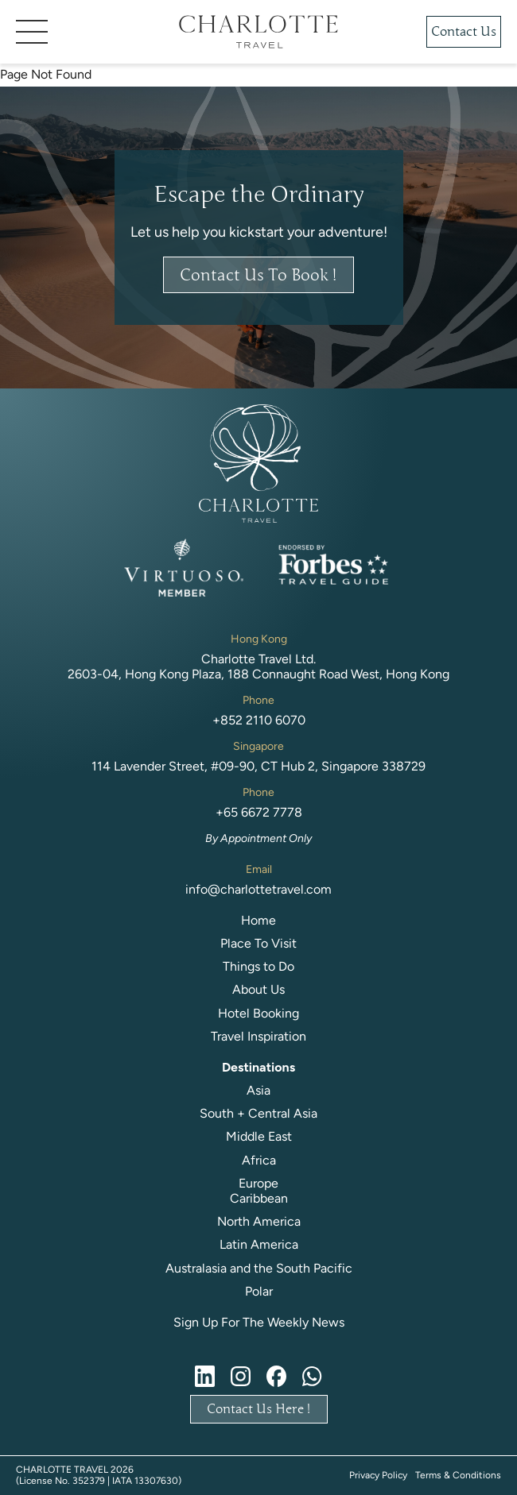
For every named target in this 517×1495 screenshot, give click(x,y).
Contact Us (463, 32)
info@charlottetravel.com (258, 889)
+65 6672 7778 (259, 812)
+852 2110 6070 (258, 720)
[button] (59, 32)
